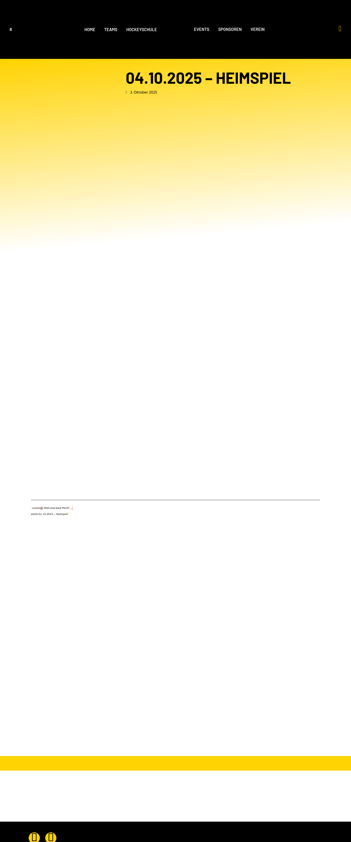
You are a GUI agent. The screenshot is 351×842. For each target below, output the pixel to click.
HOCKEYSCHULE (141, 29)
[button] (10, 29)
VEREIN (258, 29)
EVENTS (201, 29)
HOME (89, 29)
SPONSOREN (230, 29)
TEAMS (110, 29)
